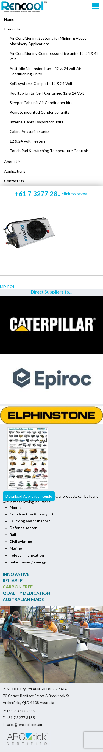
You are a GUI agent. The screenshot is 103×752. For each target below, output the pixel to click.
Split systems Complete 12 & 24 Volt (41, 83)
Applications (15, 171)
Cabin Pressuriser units (30, 131)
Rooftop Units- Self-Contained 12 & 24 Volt (47, 93)
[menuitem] (51, 29)
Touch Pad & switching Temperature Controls (49, 150)
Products (12, 29)
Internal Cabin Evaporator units (36, 121)
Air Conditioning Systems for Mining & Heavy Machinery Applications (48, 41)
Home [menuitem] (9, 19)
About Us (12, 161)
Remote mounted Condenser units (39, 112)
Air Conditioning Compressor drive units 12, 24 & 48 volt (54, 56)
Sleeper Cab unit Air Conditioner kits (41, 102)
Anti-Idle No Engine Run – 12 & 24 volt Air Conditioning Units (45, 71)
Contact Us (14, 180)
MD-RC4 (7, 286)
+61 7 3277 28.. (51, 194)
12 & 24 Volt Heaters (28, 141)
